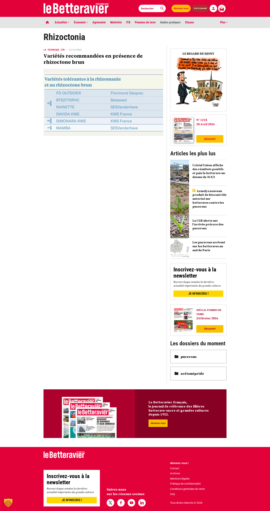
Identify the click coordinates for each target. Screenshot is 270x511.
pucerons (185, 356)
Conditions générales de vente (187, 488)
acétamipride (189, 373)
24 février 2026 (207, 318)
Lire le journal (200, 8)
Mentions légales (180, 478)
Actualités (62, 22)
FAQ (172, 494)
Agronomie (99, 22)
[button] (8, 503)
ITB (128, 22)
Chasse (189, 22)
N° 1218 (201, 120)
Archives (175, 473)
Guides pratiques (170, 22)
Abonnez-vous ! (179, 463)
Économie (81, 22)
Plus (224, 22)
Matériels (116, 22)
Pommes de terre (145, 22)
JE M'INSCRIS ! (198, 293)
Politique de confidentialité (185, 483)
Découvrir (210, 138)
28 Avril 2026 (205, 124)
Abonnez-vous (181, 8)
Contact (174, 468)
